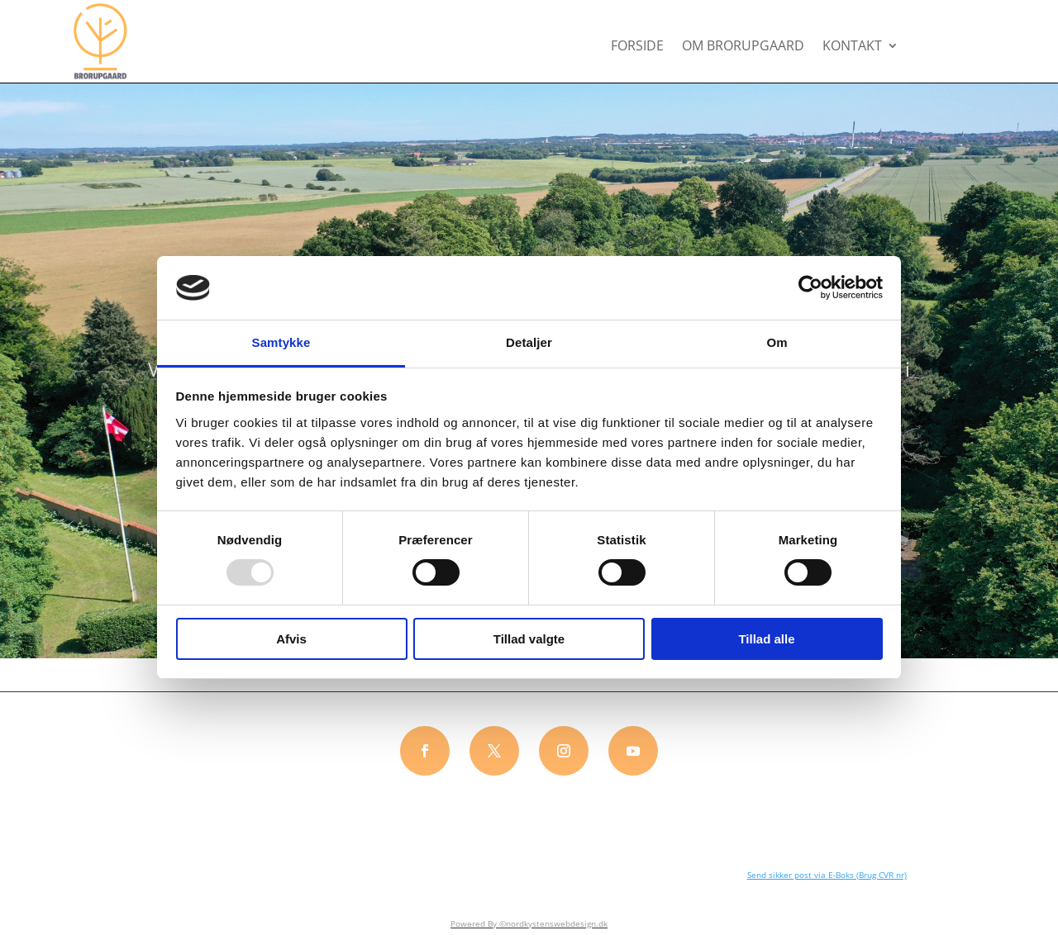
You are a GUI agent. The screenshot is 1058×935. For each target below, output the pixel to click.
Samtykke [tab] (281, 342)
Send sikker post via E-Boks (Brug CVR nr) (827, 874)
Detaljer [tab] (529, 342)
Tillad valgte (529, 639)
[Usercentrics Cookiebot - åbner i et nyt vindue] (810, 287)
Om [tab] (776, 342)
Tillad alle (766, 639)
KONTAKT (852, 47)
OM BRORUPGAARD (743, 47)
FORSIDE (637, 47)
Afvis (291, 639)
